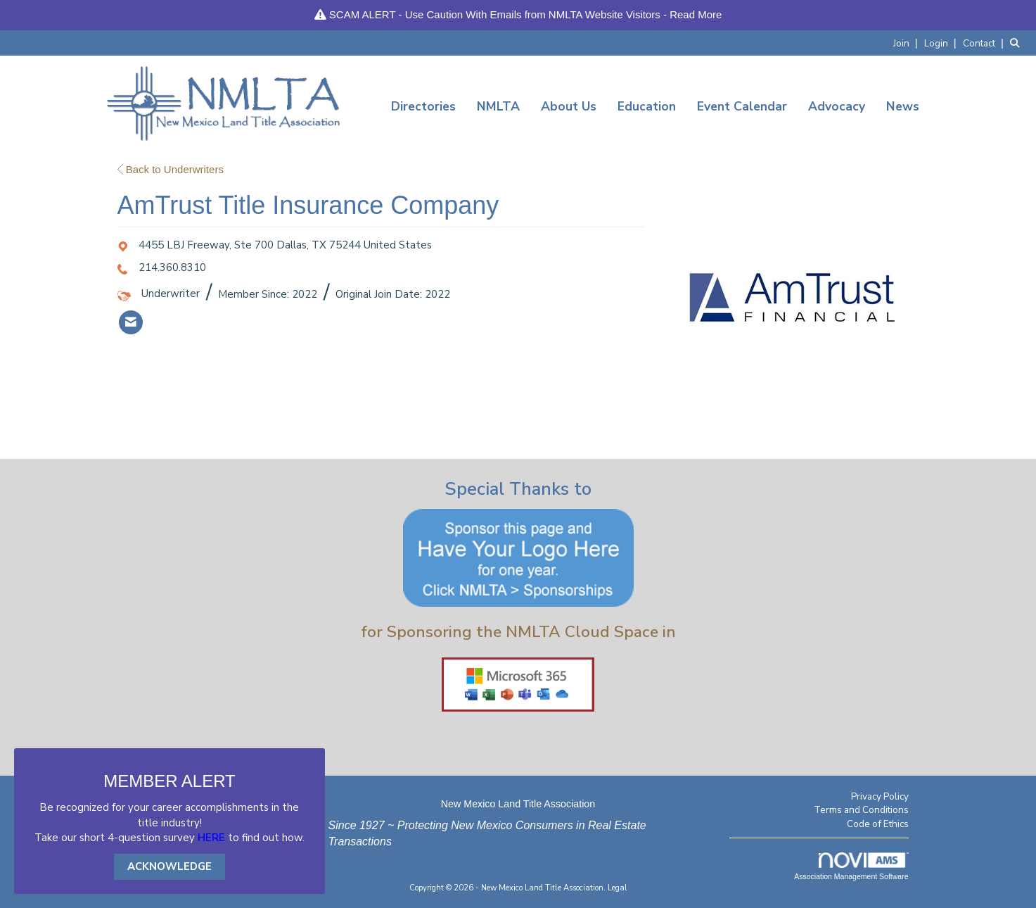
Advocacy (836, 106)
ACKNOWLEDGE (169, 866)
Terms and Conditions (861, 809)
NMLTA (498, 106)
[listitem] (907, 43)
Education (647, 106)
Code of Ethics (878, 824)
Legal (617, 888)
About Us (568, 106)
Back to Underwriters (170, 169)
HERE (211, 838)
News (902, 106)
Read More (696, 14)
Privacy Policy (880, 796)
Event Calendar (742, 106)
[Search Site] (1017, 43)
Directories (423, 106)
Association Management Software (851, 866)
